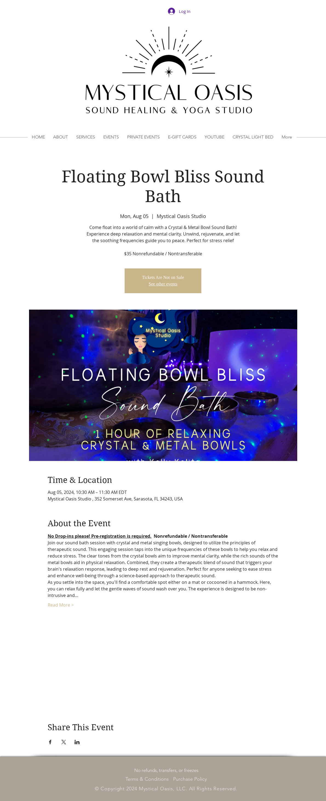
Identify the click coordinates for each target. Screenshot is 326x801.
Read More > (61, 605)
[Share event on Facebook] (50, 742)
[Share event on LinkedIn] (77, 742)
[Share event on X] (63, 742)
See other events (163, 284)
